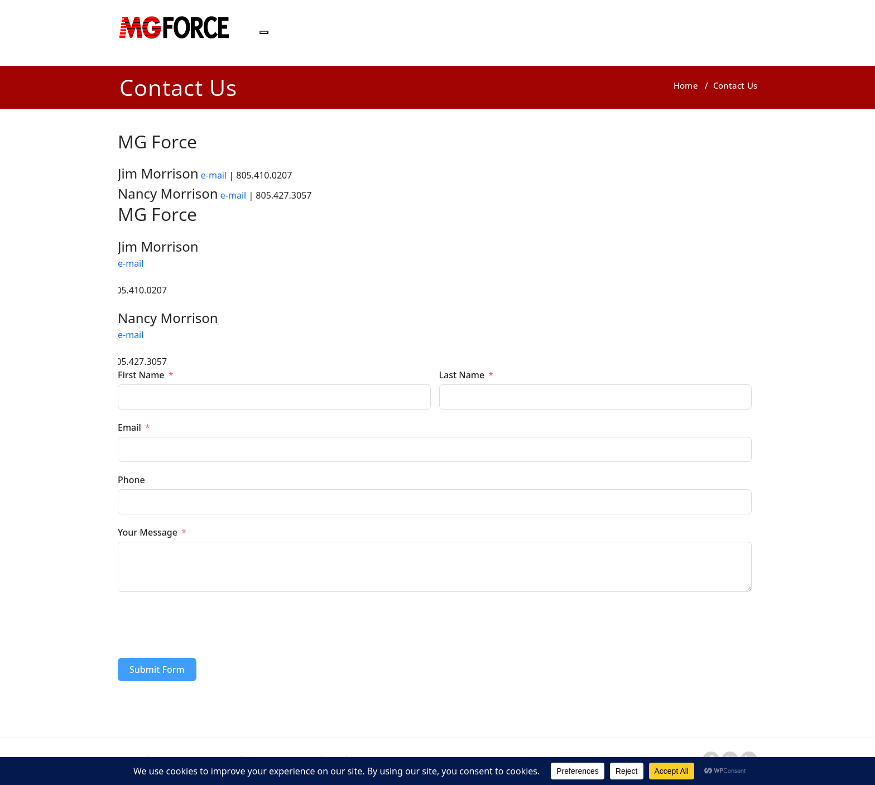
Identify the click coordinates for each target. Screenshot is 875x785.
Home (686, 85)
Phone (131, 480)
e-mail (214, 175)
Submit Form (157, 669)
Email (129, 427)
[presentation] (202, 625)
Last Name (462, 375)
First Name (141, 375)
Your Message (147, 532)
